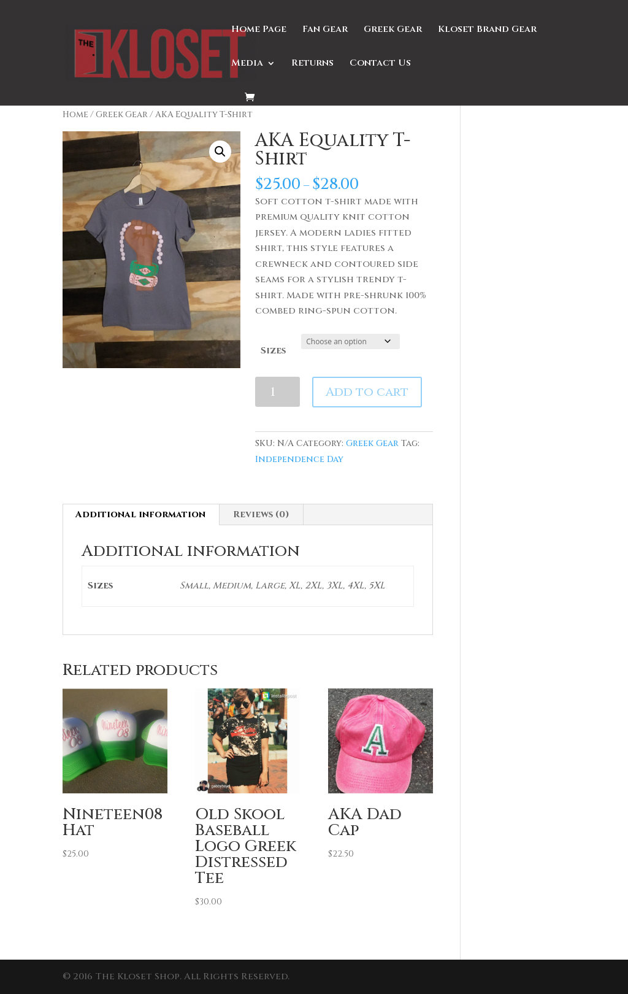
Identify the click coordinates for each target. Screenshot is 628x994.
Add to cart (367, 391)
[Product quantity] (277, 392)
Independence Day (299, 459)
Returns (312, 64)
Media (247, 64)
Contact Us (380, 64)
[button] (220, 152)
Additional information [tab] (140, 514)
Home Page (258, 30)
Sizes (273, 350)
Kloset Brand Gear (487, 30)
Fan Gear (325, 30)
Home (75, 114)
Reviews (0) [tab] (261, 514)
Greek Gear (393, 30)
